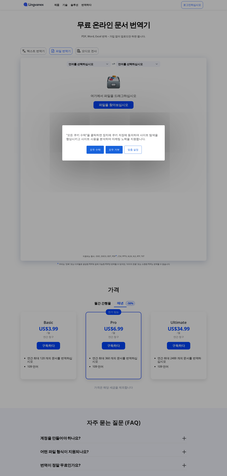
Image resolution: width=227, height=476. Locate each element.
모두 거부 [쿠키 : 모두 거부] (114, 149)
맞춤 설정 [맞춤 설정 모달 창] (133, 149)
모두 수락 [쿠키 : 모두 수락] (95, 149)
